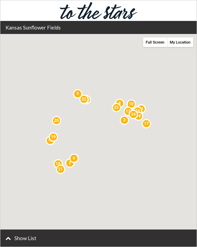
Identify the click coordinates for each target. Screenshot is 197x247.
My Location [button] (180, 42)
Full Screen (155, 42)
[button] (98, 238)
